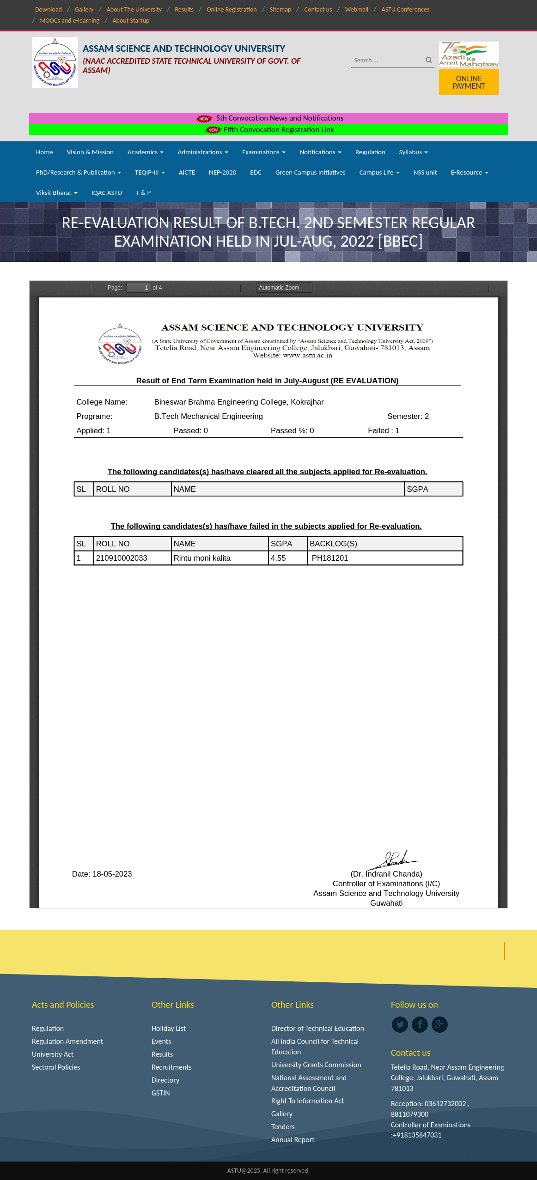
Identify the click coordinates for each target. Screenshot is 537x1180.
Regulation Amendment (67, 1041)
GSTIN (161, 1093)
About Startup (130, 20)
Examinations (264, 152)
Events (161, 1041)
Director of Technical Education (317, 1028)
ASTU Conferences (406, 9)
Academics (146, 152)
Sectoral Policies (56, 1067)
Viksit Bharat (57, 192)
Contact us (318, 9)
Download (48, 9)
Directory (165, 1080)
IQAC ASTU (107, 192)
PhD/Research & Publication (78, 172)
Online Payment (468, 82)
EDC (256, 172)
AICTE (187, 172)
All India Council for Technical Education (315, 1046)
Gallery (84, 9)
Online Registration (231, 9)
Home (44, 152)
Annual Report (293, 1139)
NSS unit (425, 172)
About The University (134, 9)
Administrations (202, 152)
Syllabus (413, 152)
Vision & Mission (90, 152)
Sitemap (280, 9)
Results (184, 9)
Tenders (283, 1126)
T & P (143, 192)
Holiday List (169, 1028)
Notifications (320, 152)
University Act (52, 1054)
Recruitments (172, 1067)
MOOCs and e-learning (69, 20)
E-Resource (469, 172)
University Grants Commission (316, 1064)
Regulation (370, 152)
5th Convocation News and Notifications (269, 118)
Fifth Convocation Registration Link (268, 129)
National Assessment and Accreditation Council (309, 1083)
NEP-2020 (222, 172)
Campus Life (380, 172)
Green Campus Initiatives (310, 172)
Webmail (357, 9)
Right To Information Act (307, 1100)
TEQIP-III (150, 172)
